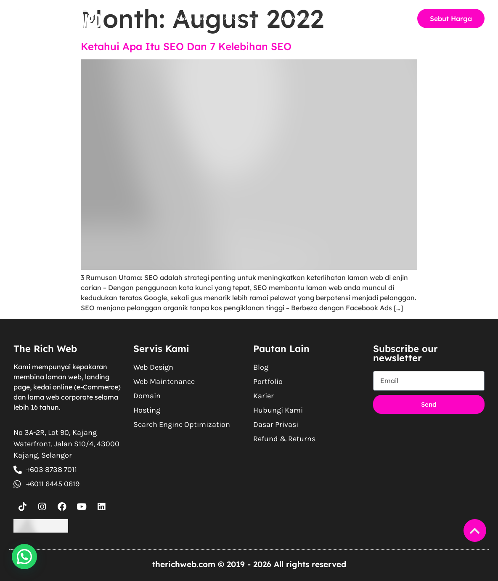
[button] (24, 556)
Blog (342, 18)
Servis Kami (243, 18)
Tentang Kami (189, 18)
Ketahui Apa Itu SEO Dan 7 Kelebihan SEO (186, 46)
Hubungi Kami (382, 18)
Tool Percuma (299, 18)
